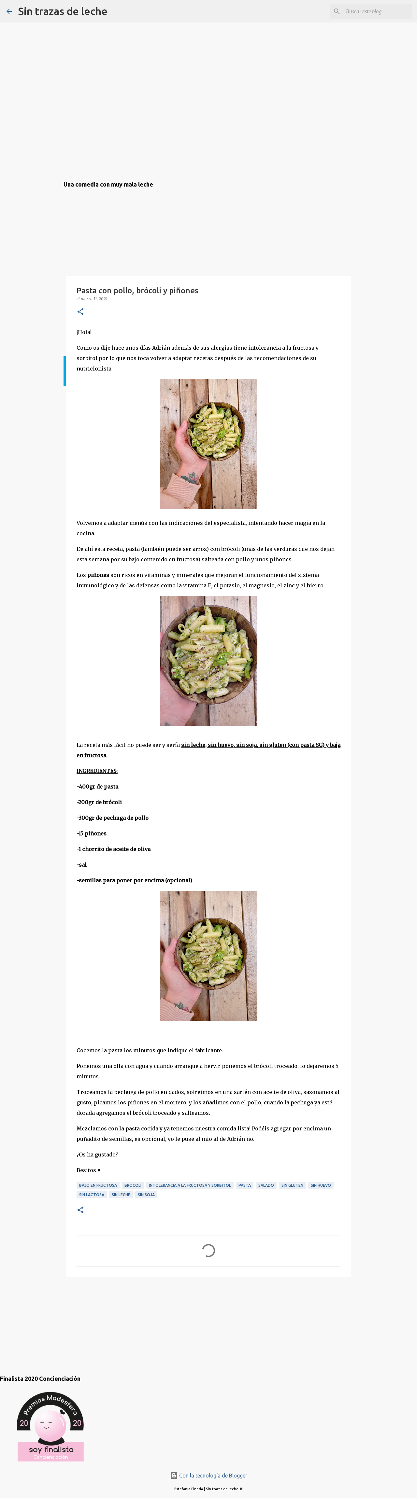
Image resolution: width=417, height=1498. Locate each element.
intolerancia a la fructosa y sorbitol (190, 1185)
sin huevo (321, 1185)
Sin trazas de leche (63, 11)
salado (266, 1185)
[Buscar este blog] (377, 11)
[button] (80, 312)
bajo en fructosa (98, 1185)
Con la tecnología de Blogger (208, 1475)
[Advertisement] (96, 1319)
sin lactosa (91, 1195)
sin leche (121, 1195)
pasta (244, 1185)
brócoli (132, 1185)
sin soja (146, 1195)
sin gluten (292, 1185)
